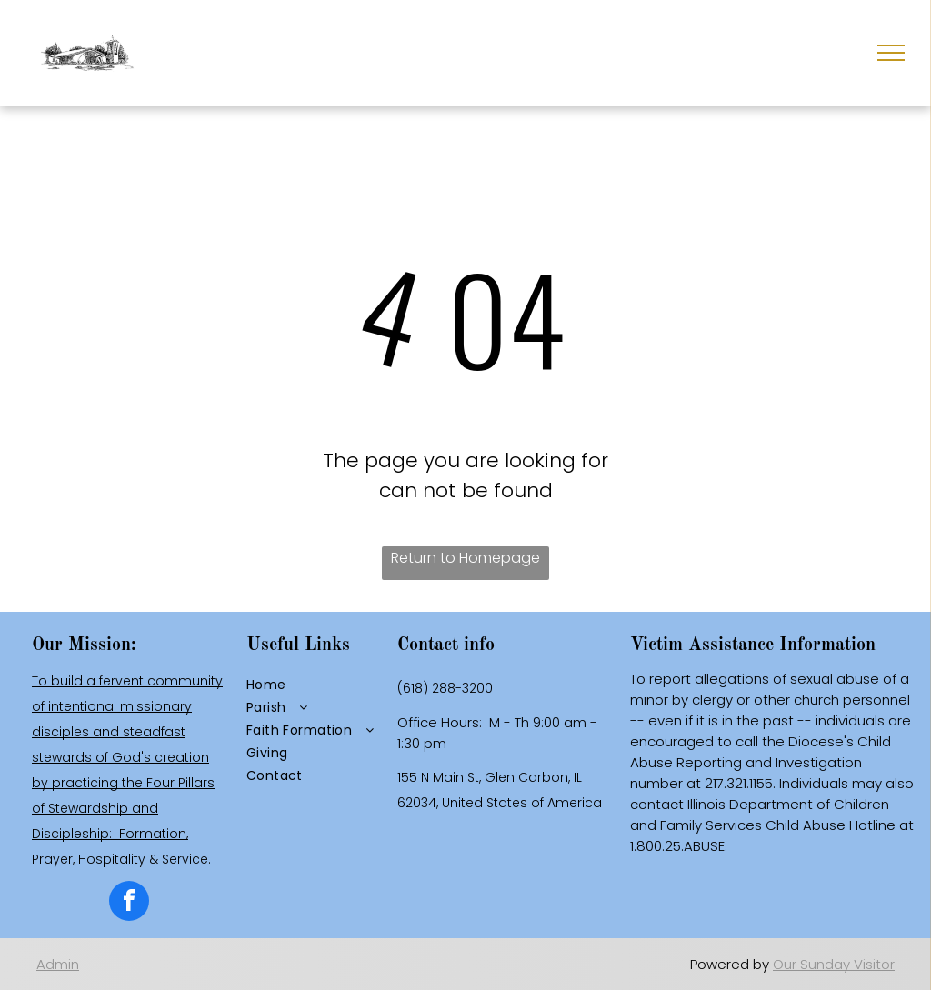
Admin (57, 964)
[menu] (891, 52)
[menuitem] (315, 685)
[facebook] (129, 903)
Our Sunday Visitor (834, 964)
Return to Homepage (465, 557)
